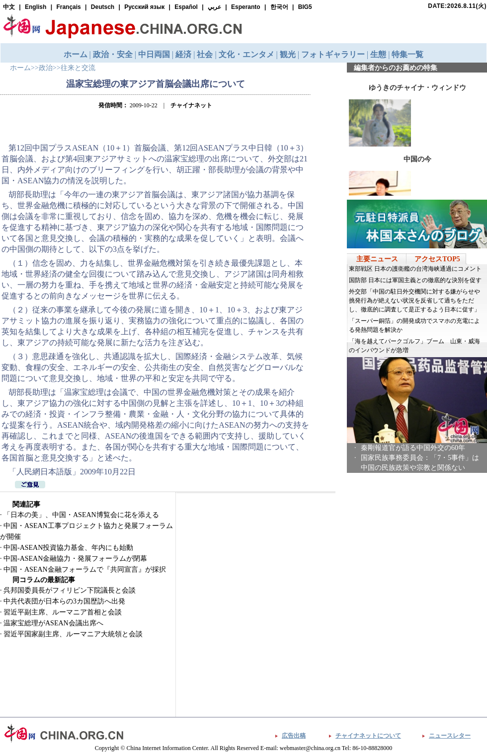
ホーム (20, 68)
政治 (46, 68)
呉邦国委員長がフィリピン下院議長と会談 (69, 590)
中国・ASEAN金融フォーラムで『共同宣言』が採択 (84, 569)
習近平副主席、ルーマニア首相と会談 (62, 612)
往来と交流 (78, 68)
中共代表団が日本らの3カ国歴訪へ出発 (64, 601)
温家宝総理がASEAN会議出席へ (53, 623)
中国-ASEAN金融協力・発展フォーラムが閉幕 (75, 558)
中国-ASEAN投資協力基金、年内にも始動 (68, 547)
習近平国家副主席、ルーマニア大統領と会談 (73, 634)
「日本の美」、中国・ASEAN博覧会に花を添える (81, 515)
